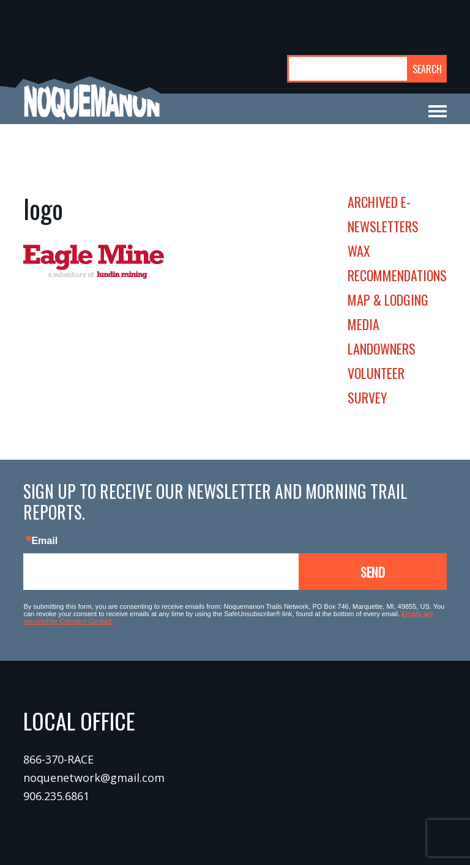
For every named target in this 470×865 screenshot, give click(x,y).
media (363, 324)
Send (372, 571)
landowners (382, 348)
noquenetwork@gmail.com (94, 777)
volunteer (376, 373)
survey (367, 397)
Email (44, 541)
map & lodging (388, 299)
